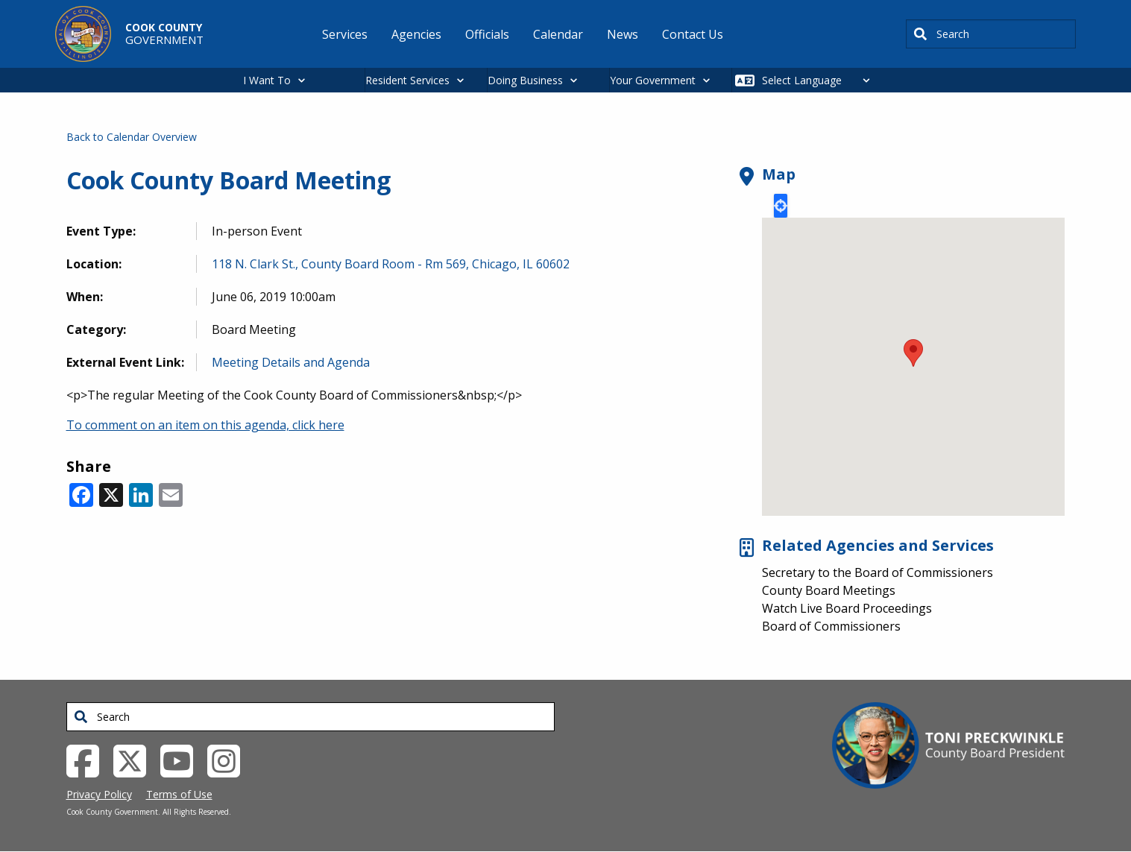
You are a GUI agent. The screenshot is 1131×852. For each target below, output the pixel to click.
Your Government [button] (653, 80)
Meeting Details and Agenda (291, 362)
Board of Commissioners (831, 626)
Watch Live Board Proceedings (847, 608)
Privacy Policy (99, 794)
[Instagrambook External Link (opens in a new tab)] (229, 759)
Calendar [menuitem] (558, 34)
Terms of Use (179, 794)
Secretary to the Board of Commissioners (877, 572)
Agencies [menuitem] (416, 34)
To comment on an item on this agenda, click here (205, 425)
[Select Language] (819, 80)
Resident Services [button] (407, 80)
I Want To (267, 80)
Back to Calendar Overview (131, 137)
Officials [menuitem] (487, 34)
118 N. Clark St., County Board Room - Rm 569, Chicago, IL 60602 (391, 264)
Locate (780, 206)
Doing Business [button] (525, 80)
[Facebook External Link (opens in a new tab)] (88, 759)
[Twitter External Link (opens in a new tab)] (135, 759)
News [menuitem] (622, 34)
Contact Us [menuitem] (692, 34)
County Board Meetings (828, 590)
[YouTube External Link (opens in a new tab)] (182, 759)
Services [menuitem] (345, 34)
